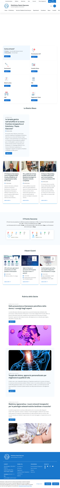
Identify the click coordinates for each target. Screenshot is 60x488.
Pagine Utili (20, 464)
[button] (11, 10)
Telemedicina (19, 474)
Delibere (32, 470)
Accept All (48, 484)
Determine (33, 472)
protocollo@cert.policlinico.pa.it (10, 477)
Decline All (56, 484)
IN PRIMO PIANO (8, 117)
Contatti (6, 464)
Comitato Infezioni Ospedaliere (23, 472)
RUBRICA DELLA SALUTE (13, 304)
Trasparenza (34, 464)
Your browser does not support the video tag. (30, 28)
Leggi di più (7, 56)
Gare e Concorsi (34, 468)
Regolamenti (19, 470)
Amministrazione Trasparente (36, 466)
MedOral (19, 475)
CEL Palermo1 (20, 466)
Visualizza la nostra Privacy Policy (25, 486)
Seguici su (46, 464)
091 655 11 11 (9, 474)
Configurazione (39, 484)
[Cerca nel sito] (54, 6)
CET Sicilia (19, 468)
